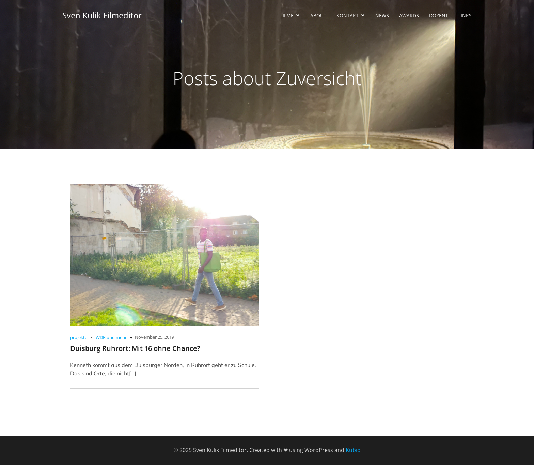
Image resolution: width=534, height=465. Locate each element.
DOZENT (438, 15)
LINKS (465, 15)
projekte (78, 337)
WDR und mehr (111, 337)
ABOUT (318, 15)
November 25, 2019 (154, 337)
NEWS (382, 15)
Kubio (353, 450)
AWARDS (409, 15)
